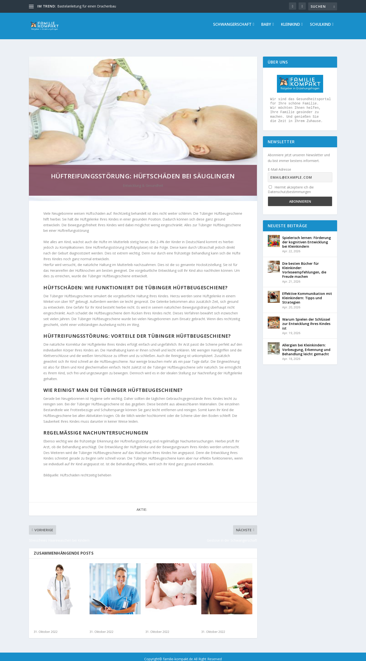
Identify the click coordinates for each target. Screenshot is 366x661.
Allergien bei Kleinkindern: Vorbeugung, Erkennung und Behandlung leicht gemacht (306, 345)
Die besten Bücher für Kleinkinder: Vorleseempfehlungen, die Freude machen (304, 266)
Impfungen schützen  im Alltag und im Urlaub (224, 619)
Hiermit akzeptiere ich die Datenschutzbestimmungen (291, 185)
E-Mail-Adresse (279, 165)
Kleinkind (290, 28)
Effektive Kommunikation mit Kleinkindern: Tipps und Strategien (307, 293)
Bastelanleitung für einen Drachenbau (86, 6)
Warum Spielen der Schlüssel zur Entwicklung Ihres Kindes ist (306, 319)
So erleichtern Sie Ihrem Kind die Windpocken (55, 619)
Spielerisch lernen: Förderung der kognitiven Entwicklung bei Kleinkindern (306, 237)
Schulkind (320, 28)
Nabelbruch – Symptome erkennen (167, 619)
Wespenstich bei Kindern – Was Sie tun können (113, 619)
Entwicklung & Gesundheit (143, 181)
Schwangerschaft (232, 28)
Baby (266, 28)
